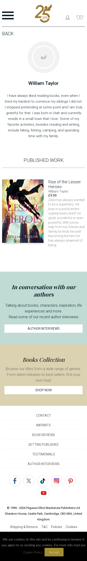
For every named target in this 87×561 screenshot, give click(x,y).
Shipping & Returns (24, 527)
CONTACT (43, 415)
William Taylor (58, 191)
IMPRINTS (43, 425)
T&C (44, 527)
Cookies (71, 527)
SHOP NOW (43, 390)
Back (8, 33)
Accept (54, 552)
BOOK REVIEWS (43, 435)
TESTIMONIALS (43, 454)
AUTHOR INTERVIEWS (44, 328)
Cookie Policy (32, 552)
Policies (56, 527)
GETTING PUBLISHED (43, 444)
